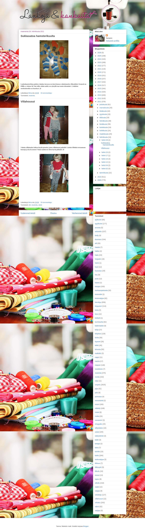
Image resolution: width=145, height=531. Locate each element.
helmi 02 (105, 169)
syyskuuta (103, 114)
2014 (99, 92)
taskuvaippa (99, 459)
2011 (99, 102)
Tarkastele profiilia (112, 41)
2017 (99, 82)
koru (96, 314)
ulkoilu (97, 483)
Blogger (85, 526)
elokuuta (103, 117)
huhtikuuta (104, 131)
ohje (96, 381)
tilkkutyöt (98, 467)
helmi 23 (105, 152)
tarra (96, 448)
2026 (99, 53)
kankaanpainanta (101, 290)
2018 (99, 79)
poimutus (98, 397)
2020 (99, 72)
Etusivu (54, 213)
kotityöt (97, 318)
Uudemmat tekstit (28, 213)
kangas (97, 286)
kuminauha (99, 322)
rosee (97, 412)
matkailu (98, 353)
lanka (97, 338)
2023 (99, 62)
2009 (99, 180)
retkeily (97, 408)
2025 (99, 56)
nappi (97, 357)
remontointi (99, 400)
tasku (97, 455)
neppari (98, 365)
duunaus (98, 239)
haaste (97, 247)
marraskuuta (104, 108)
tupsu (97, 479)
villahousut (99, 499)
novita (97, 377)
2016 (99, 85)
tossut (97, 475)
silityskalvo (99, 428)
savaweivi (98, 420)
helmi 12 (105, 162)
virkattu (97, 503)
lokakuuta (103, 111)
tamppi (97, 444)
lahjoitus (98, 334)
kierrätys (98, 302)
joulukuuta (104, 104)
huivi (96, 267)
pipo (96, 389)
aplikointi (98, 220)
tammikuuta (104, 173)
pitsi (96, 393)
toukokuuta (104, 127)
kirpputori (98, 306)
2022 (99, 66)
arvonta (98, 228)
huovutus (98, 271)
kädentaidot (99, 326)
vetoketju (98, 495)
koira (97, 310)
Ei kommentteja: (46, 93)
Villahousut (28, 101)
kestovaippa (99, 298)
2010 (99, 177)
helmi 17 (105, 155)
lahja (97, 330)
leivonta (98, 349)
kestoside (98, 294)
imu (96, 275)
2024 (99, 59)
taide (97, 440)
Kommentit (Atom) (56, 219)
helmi (97, 263)
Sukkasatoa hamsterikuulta (38, 36)
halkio (97, 251)
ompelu (97, 385)
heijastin (98, 259)
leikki (97, 345)
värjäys (97, 510)
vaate (97, 487)
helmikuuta (104, 137)
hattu (97, 255)
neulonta (32, 95)
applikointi (98, 224)
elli (30, 205)
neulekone (99, 369)
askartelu (98, 231)
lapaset (97, 342)
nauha (97, 361)
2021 (99, 69)
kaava (97, 283)
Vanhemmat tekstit (79, 213)
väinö (40, 205)
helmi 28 (105, 140)
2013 (99, 95)
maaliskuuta (104, 134)
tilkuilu (97, 471)
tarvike (97, 452)
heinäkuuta (104, 121)
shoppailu (98, 424)
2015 (99, 88)
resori (97, 404)
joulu (97, 279)
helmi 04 (105, 165)
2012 (99, 98)
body (97, 235)
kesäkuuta (104, 124)
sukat (97, 432)
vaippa (97, 491)
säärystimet (99, 436)
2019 (99, 75)
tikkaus (97, 463)
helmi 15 (105, 159)
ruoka (97, 416)
